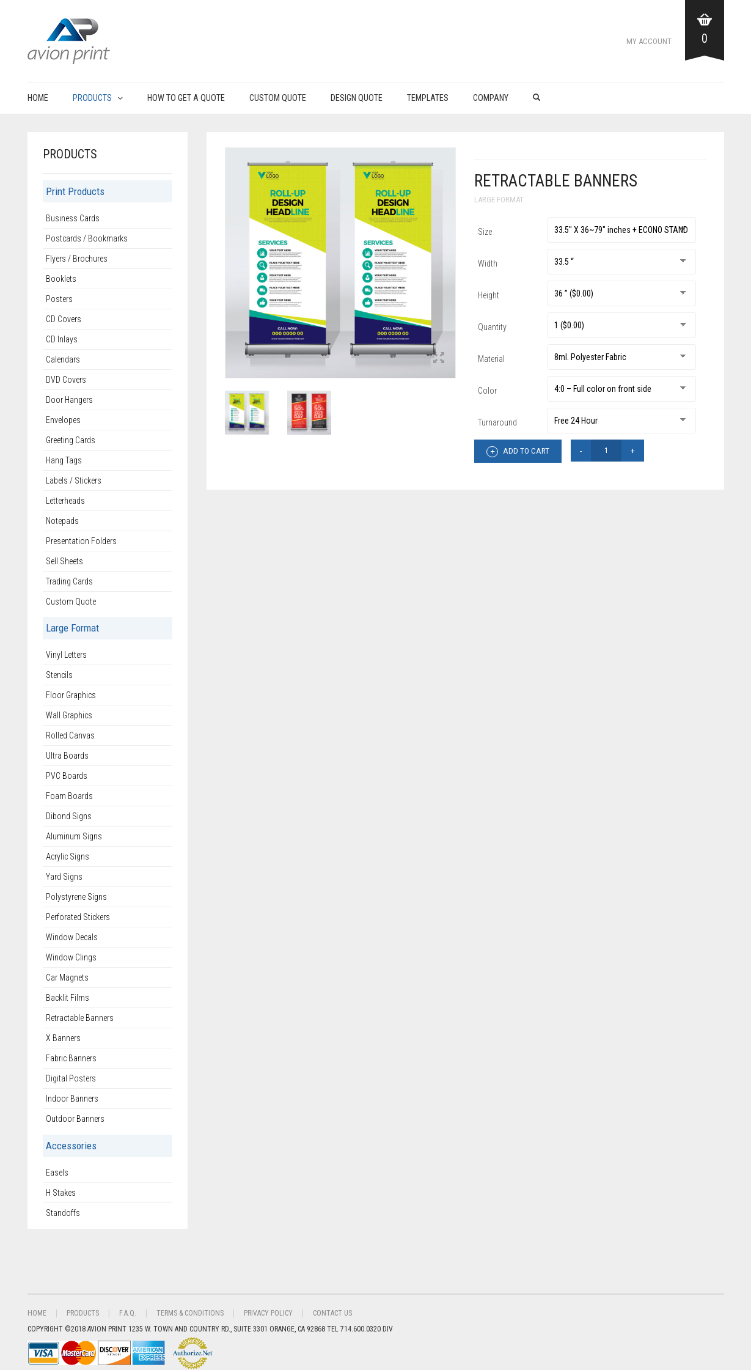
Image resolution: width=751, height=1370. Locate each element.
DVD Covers (66, 380)
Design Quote (357, 98)
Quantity (492, 327)
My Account (649, 41)
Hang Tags (64, 460)
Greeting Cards (70, 440)
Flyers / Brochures (77, 258)
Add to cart (517, 451)
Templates (428, 98)
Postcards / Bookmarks (87, 238)
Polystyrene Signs (76, 897)
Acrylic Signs (67, 856)
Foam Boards (69, 796)
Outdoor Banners (75, 1119)
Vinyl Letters (66, 655)
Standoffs (63, 1213)
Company (490, 98)
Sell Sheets (64, 561)
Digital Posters (71, 1078)
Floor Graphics (71, 695)
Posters (59, 299)
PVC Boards (66, 776)
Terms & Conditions (190, 1313)
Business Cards (73, 218)
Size (485, 232)
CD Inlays (62, 339)
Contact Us (332, 1313)
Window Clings (71, 957)
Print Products (75, 191)
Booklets (61, 279)
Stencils (59, 675)
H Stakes (61, 1193)
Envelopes (63, 420)
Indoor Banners (72, 1098)
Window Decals (72, 937)
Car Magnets (67, 977)
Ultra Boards (67, 755)
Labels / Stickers (73, 480)
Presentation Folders (81, 541)
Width (487, 263)
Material (491, 359)
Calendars (63, 359)
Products (92, 98)
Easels (57, 1172)
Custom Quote (277, 98)
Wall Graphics (69, 715)
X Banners (63, 1038)
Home (37, 98)
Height (488, 295)
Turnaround (497, 422)
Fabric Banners (71, 1058)
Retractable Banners (80, 1018)
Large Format (499, 199)
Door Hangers (69, 400)
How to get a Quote (186, 98)
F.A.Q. (127, 1313)
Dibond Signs (69, 816)
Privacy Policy (268, 1313)
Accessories (71, 1146)
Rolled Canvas (70, 735)
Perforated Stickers (78, 917)
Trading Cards (69, 581)
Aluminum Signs (74, 836)
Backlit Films (67, 998)
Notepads (62, 521)
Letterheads (65, 501)
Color (487, 391)
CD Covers (63, 319)
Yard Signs (64, 877)
